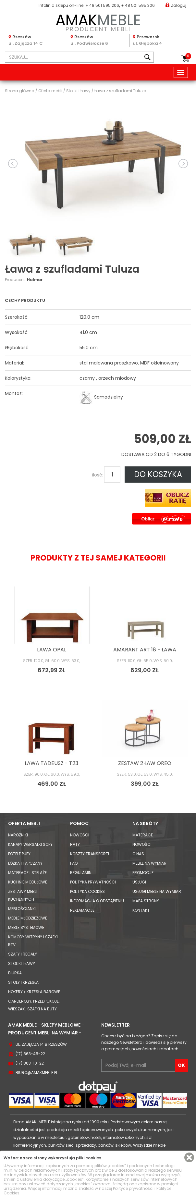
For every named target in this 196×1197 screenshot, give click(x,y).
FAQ (74, 863)
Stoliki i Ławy (21, 963)
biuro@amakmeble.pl (37, 1072)
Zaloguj (175, 5)
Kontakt (141, 910)
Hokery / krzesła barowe (34, 991)
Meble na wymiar (149, 863)
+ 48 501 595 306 (138, 5)
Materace (142, 835)
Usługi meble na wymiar (156, 891)
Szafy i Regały (22, 954)
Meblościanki (22, 908)
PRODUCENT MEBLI (98, 22)
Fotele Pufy (19, 854)
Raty (75, 844)
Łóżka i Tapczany (25, 863)
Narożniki (18, 835)
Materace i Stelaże (27, 872)
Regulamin (81, 872)
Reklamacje (82, 910)
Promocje (142, 872)
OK (181, 1065)
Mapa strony (145, 901)
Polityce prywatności (133, 1188)
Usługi (139, 882)
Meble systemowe (26, 927)
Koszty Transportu (90, 854)
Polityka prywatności (93, 882)
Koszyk (188, 56)
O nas (138, 854)
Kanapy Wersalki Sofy (30, 844)
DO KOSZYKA (158, 474)
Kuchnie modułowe (27, 882)
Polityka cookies (87, 891)
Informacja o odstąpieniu (97, 901)
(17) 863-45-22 (30, 1053)
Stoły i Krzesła (23, 982)
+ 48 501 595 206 (102, 5)
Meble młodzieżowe (27, 918)
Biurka (15, 973)
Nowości (79, 835)
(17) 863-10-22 (30, 1063)
